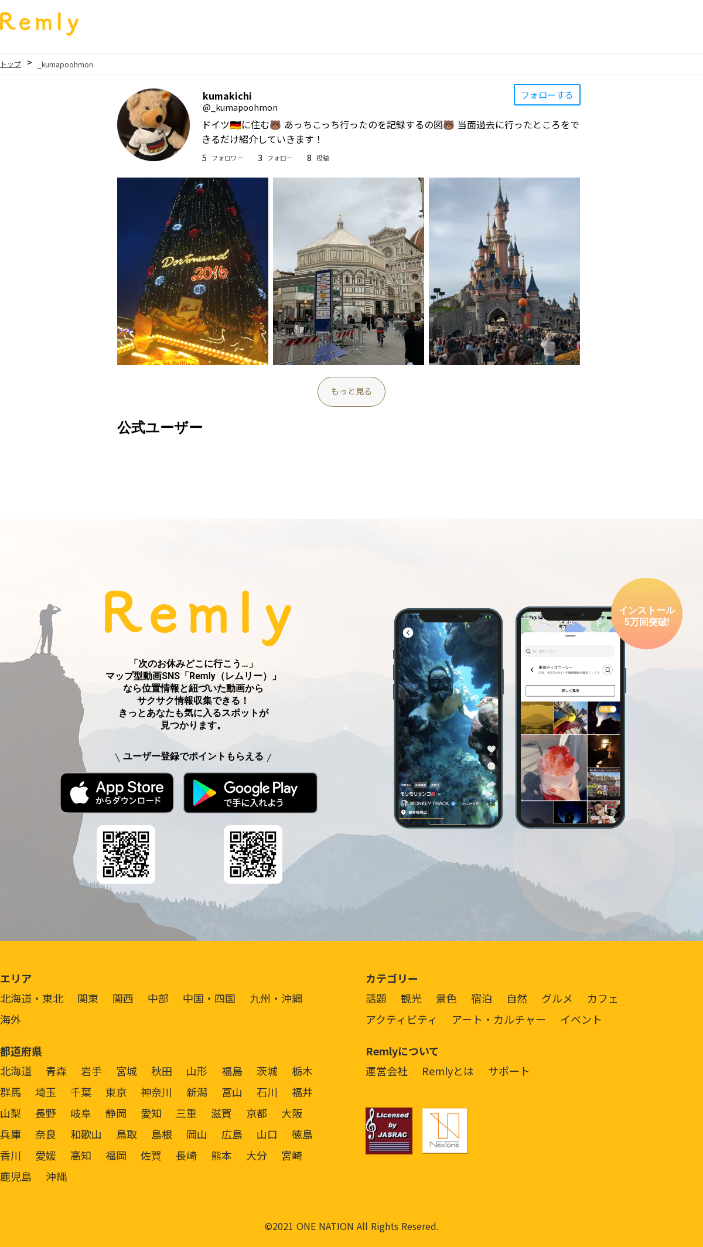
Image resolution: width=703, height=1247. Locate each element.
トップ (10, 64)
